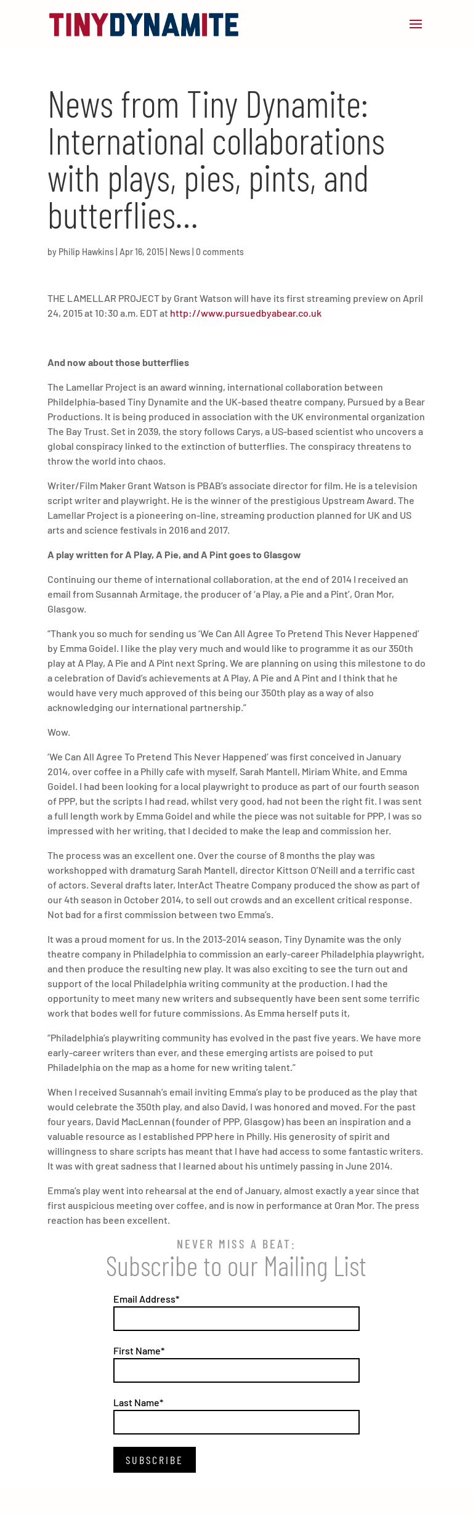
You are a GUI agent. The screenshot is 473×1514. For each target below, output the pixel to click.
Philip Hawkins (86, 251)
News (179, 251)
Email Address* (146, 1298)
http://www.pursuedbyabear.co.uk (245, 313)
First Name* (138, 1350)
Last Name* (138, 1402)
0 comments (220, 251)
